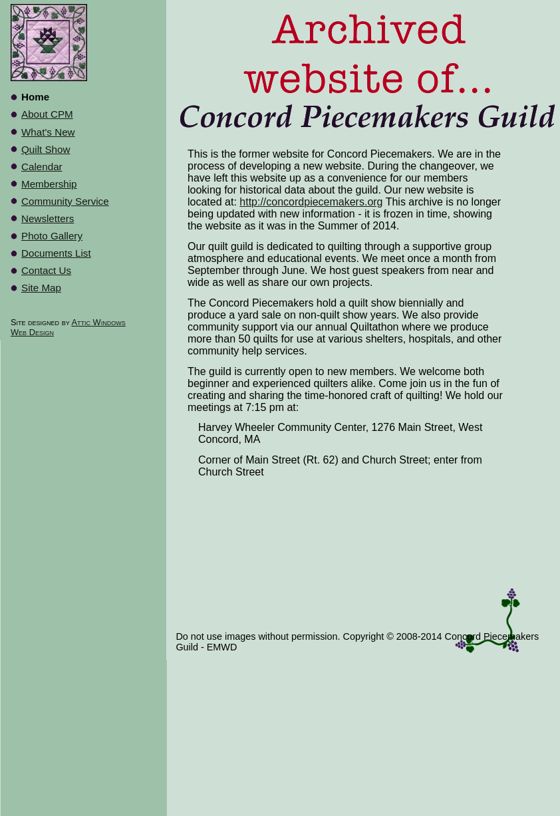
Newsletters (47, 218)
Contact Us (46, 270)
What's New (48, 132)
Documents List (56, 253)
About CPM (47, 114)
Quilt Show (45, 149)
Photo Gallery (51, 235)
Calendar (42, 166)
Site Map (41, 287)
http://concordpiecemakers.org (310, 201)
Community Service (65, 201)
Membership (49, 184)
